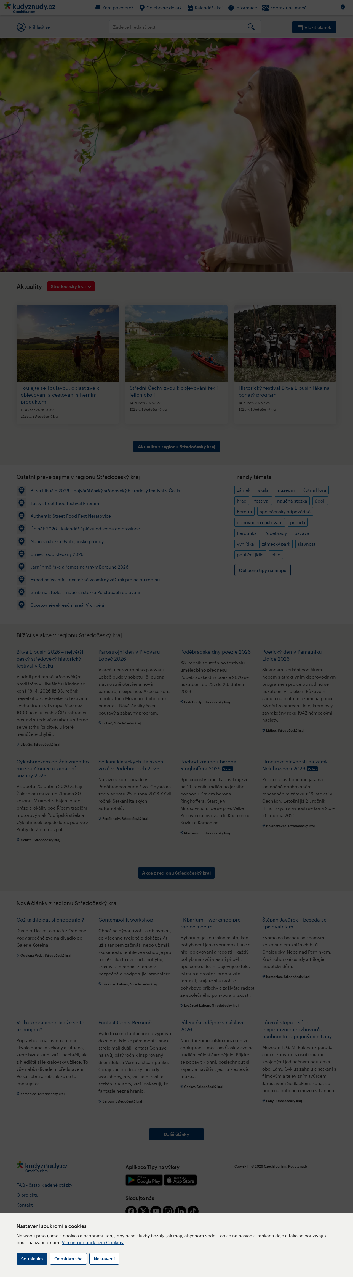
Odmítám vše (68, 1258)
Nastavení (104, 1258)
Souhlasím (32, 1258)
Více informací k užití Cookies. (93, 1242)
